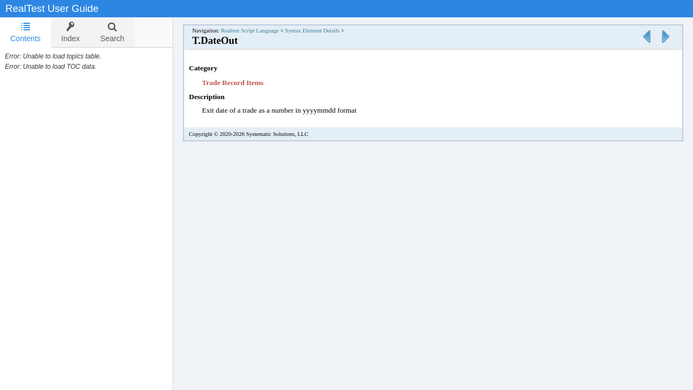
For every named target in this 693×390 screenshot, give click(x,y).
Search (112, 32)
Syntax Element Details (312, 31)
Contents (25, 32)
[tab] (25, 32)
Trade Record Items (233, 83)
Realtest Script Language (250, 31)
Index (70, 32)
